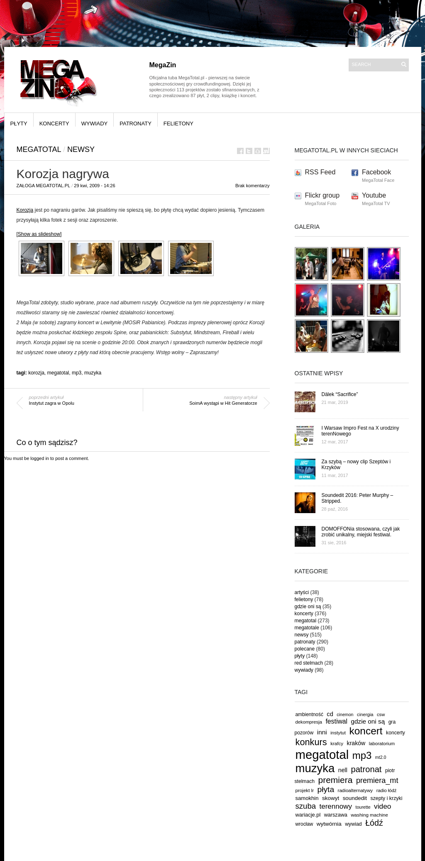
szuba (306, 806)
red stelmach (309, 663)
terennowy (336, 806)
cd (330, 714)
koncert (366, 730)
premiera (335, 780)
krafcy (336, 743)
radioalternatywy (355, 790)
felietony (178, 123)
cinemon (345, 714)
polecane (305, 649)
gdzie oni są (308, 606)
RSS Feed (320, 172)
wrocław (304, 824)
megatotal (39, 149)
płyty (18, 123)
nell (342, 770)
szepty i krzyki (387, 798)
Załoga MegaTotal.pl (44, 185)
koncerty (54, 123)
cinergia (365, 714)
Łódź (374, 822)
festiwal (336, 721)
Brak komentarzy (252, 185)
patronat (366, 769)
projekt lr (305, 790)
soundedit (355, 798)
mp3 (76, 373)
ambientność (309, 714)
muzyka (92, 373)
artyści (302, 592)
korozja (36, 373)
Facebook (376, 172)
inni (322, 732)
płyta (326, 789)
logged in (39, 458)
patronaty (135, 123)
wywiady (94, 123)
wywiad (353, 824)
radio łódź (386, 790)
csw (381, 714)
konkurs (311, 742)
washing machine (369, 814)
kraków (356, 743)
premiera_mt (377, 780)
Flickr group (322, 195)
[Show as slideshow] (39, 234)
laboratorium (382, 743)
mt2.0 (380, 757)
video (382, 806)
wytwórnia (329, 824)
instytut (338, 732)
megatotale (307, 628)
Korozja (25, 210)
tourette (362, 807)
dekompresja (309, 721)
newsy (81, 149)
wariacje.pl (308, 815)
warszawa (335, 815)
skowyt (330, 798)
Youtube (374, 195)
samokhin (307, 798)
